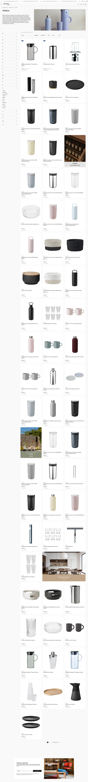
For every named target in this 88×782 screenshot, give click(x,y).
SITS (3, 100)
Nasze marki (11, 7)
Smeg (3, 104)
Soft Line (4, 105)
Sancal (3, 90)
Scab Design (5, 94)
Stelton (16, 7)
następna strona (56, 742)
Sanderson (4, 92)
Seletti (3, 97)
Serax (3, 99)
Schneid (4, 95)
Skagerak (4, 102)
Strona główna (5, 7)
